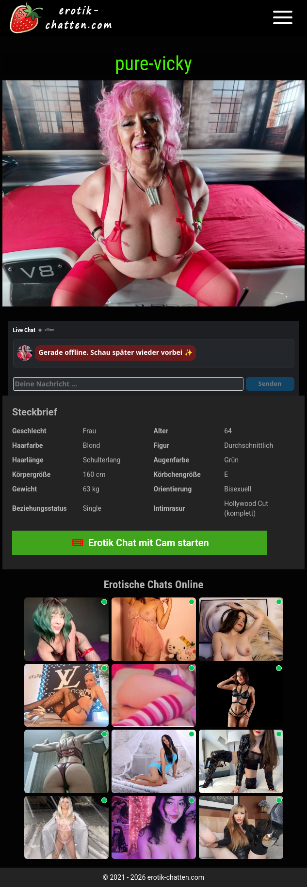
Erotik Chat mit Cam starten (140, 543)
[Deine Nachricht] (128, 384)
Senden (270, 383)
